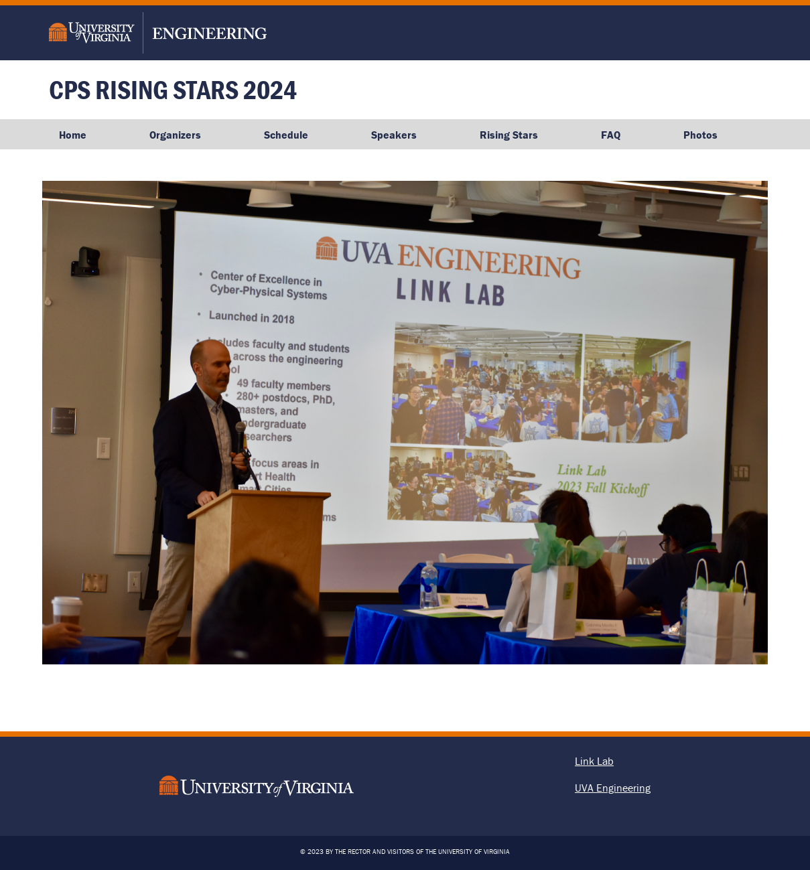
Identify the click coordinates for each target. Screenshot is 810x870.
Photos (700, 134)
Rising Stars (509, 134)
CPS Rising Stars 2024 (173, 89)
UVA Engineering (613, 787)
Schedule (286, 134)
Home (72, 134)
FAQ (610, 134)
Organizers (175, 134)
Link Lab (594, 761)
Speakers (394, 134)
